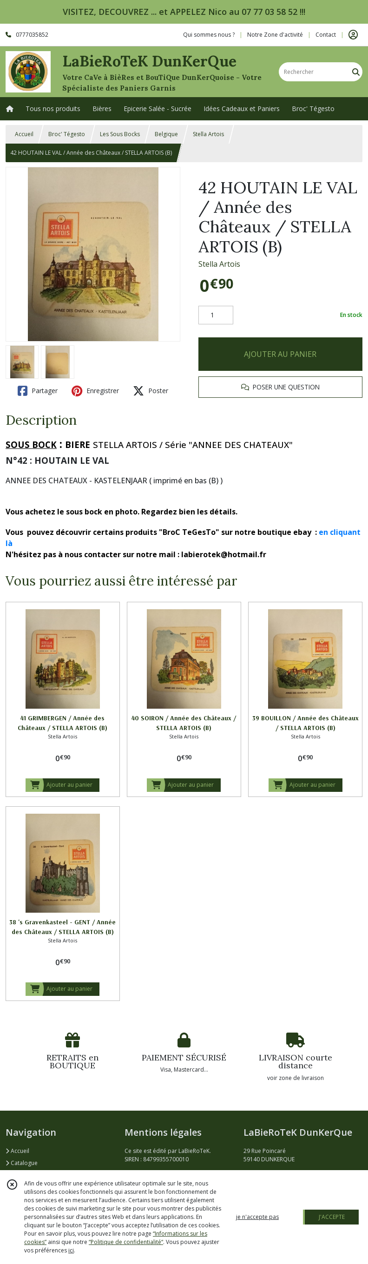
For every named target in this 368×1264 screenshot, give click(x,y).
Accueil (24, 134)
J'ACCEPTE (332, 1217)
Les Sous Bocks (120, 134)
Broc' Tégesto (66, 134)
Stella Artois (208, 134)
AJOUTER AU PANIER (280, 354)
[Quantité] (215, 315)
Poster (150, 390)
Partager (38, 390)
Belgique (166, 134)
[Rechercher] (356, 72)
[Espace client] (353, 35)
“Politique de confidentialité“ (126, 1242)
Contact (325, 35)
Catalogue (22, 1163)
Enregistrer (95, 390)
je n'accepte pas (257, 1217)
